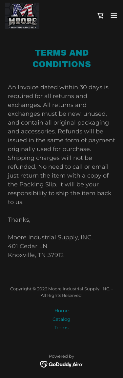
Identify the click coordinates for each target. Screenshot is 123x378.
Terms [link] (61, 328)
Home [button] (61, 311)
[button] (113, 15)
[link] (22, 16)
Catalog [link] (61, 319)
